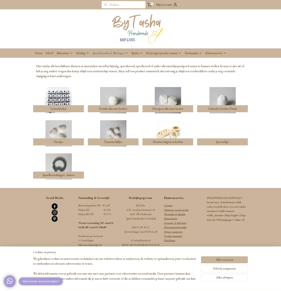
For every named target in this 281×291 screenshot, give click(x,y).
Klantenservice (215, 53)
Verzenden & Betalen (174, 214)
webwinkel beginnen (143, 283)
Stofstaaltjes (193, 53)
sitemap (127, 283)
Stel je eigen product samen (163, 53)
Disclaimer (169, 240)
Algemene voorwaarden (176, 210)
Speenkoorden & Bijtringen (110, 53)
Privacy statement (173, 231)
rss (132, 283)
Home (38, 53)
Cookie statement (173, 236)
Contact (168, 205)
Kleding (82, 53)
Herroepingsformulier (175, 227)
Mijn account (167, 4)
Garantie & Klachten (175, 223)
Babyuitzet (64, 53)
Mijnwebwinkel (170, 283)
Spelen (137, 53)
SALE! (49, 53)
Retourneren (170, 218)
